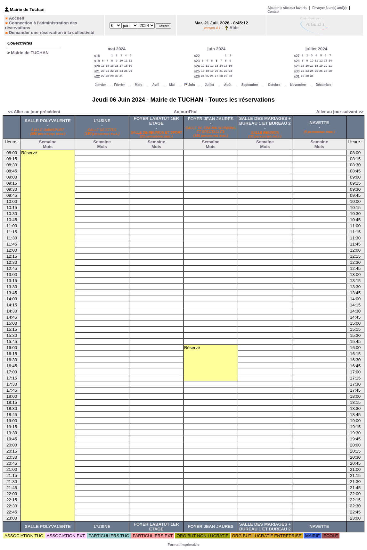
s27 (297, 56)
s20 (97, 66)
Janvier (100, 85)
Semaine (48, 141)
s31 (297, 76)
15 (112, 65)
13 (102, 65)
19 (130, 65)
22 (112, 70)
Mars (138, 85)
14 (107, 65)
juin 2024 (216, 48)
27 (102, 76)
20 (102, 70)
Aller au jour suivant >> (339, 111)
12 (130, 60)
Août (228, 85)
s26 (197, 76)
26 (130, 70)
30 (116, 76)
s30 (297, 71)
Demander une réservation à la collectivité (51, 32)
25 (125, 70)
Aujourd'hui (185, 111)
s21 (97, 71)
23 (116, 70)
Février (119, 85)
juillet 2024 (316, 48)
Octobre (274, 85)
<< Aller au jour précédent (34, 111)
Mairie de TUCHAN (30, 52)
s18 (97, 56)
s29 (297, 66)
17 (121, 65)
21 (107, 70)
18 (125, 65)
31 (121, 76)
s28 (297, 61)
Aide (234, 27)
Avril (155, 85)
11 (125, 60)
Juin (191, 85)
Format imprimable (183, 544)
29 (112, 76)
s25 (197, 71)
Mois (48, 146)
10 (121, 60)
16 (116, 65)
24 (121, 70)
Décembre (323, 85)
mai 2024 (117, 48)
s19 (97, 61)
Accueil (16, 18)
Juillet (209, 85)
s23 (197, 61)
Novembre (298, 85)
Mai (172, 85)
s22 (97, 76)
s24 (197, 66)
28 (107, 76)
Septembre (249, 85)
